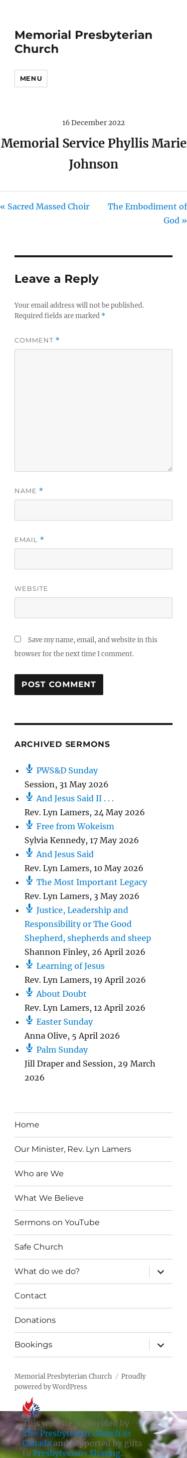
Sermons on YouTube (57, 1222)
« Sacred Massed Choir (44, 206)
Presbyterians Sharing (77, 1453)
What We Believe (49, 1198)
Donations (35, 1320)
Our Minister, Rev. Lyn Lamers (72, 1149)
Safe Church (38, 1247)
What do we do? (47, 1271)
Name (28, 491)
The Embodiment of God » (147, 213)
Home (26, 1124)
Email (29, 540)
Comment (37, 340)
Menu (31, 78)
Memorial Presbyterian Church (63, 1376)
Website (31, 588)
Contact (30, 1295)
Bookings (33, 1344)
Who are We (39, 1173)
